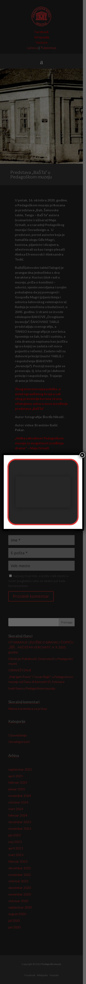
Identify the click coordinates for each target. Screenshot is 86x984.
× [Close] (82, 455)
